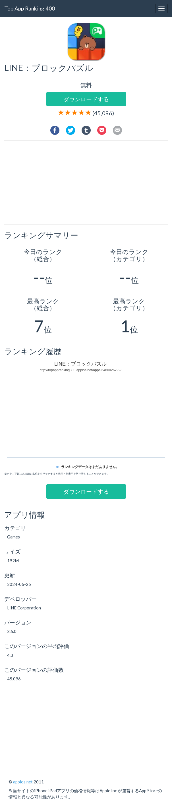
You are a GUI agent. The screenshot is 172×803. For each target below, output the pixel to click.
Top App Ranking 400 (29, 8)
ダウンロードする (86, 99)
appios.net (23, 781)
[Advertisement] (90, 183)
